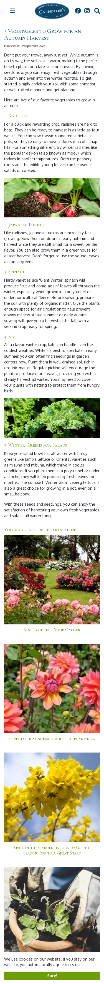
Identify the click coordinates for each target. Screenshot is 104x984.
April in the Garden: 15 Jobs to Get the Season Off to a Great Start (52, 850)
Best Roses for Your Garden (52, 630)
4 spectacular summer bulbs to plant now (52, 739)
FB (77, 11)
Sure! (52, 975)
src (97, 11)
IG (87, 11)
